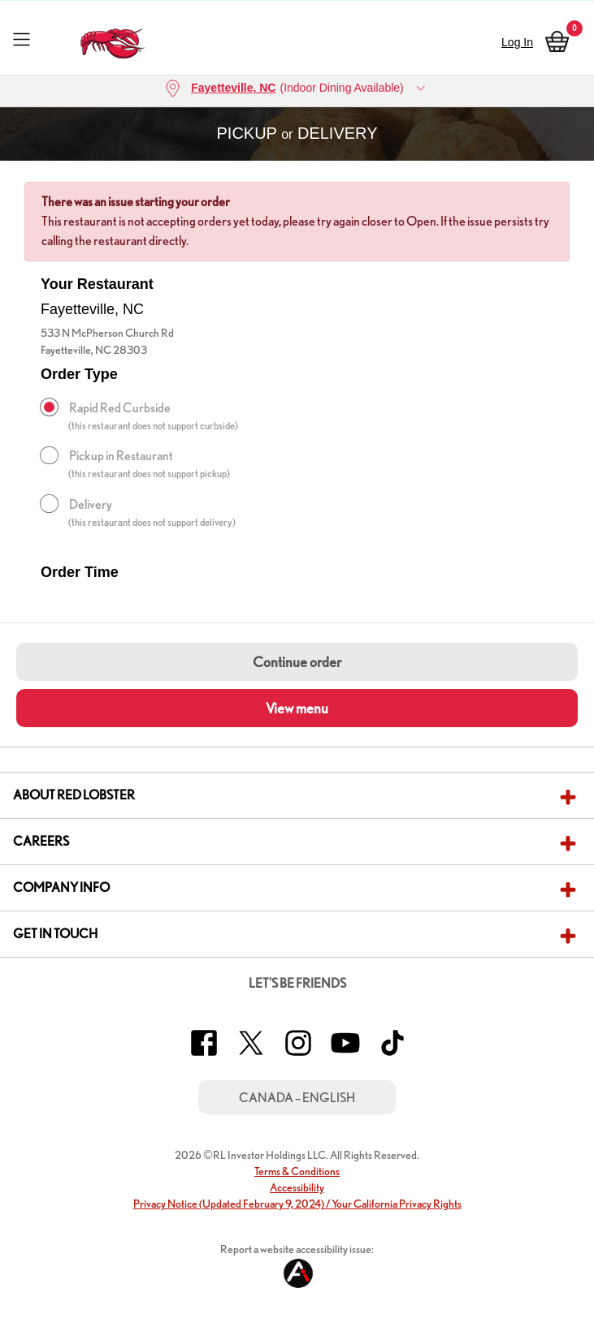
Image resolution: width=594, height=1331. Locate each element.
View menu (297, 708)
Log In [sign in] (517, 42)
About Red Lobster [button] (74, 795)
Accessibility (297, 1187)
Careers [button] (41, 841)
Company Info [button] (61, 887)
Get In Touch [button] (55, 933)
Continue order (297, 661)
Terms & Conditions (297, 1171)
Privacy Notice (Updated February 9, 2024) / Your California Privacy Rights (297, 1203)
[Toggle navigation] (21, 38)
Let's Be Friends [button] (297, 983)
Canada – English (297, 1097)
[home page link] (112, 39)
